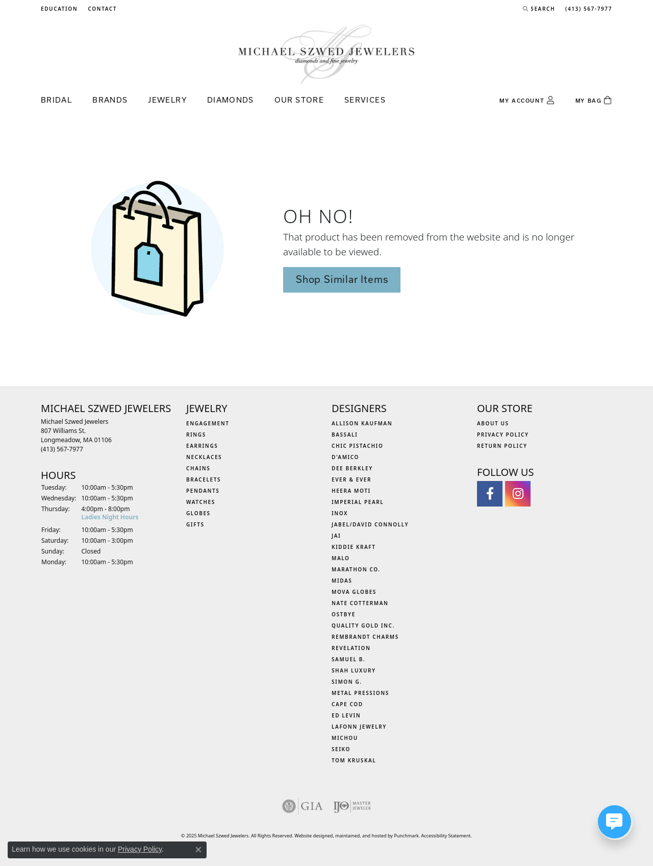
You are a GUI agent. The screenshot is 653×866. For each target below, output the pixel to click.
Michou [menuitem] (345, 737)
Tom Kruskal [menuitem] (354, 760)
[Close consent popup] (198, 850)
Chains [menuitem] (198, 468)
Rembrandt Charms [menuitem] (365, 636)
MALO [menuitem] (341, 558)
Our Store (299, 99)
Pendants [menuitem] (202, 490)
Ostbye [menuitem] (344, 614)
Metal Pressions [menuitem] (360, 692)
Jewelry (167, 99)
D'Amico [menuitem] (345, 457)
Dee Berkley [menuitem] (352, 468)
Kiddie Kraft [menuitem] (354, 546)
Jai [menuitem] (336, 535)
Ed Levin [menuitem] (346, 715)
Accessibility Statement (446, 835)
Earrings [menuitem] (202, 445)
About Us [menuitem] (493, 423)
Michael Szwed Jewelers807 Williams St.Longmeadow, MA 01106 (76, 435)
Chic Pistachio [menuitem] (357, 445)
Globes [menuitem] (198, 513)
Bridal (56, 99)
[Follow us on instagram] (518, 494)
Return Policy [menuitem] (502, 445)
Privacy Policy (140, 849)
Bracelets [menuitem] (203, 479)
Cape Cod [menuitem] (347, 704)
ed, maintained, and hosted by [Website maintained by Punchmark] (361, 835)
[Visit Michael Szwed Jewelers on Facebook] (490, 494)
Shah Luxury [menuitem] (354, 670)
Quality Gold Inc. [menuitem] (363, 625)
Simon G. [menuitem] (347, 681)
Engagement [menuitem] (208, 423)
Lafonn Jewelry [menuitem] (359, 726)
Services (365, 99)
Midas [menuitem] (342, 580)
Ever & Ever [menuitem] (351, 479)
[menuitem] (302, 806)
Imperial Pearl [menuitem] (358, 502)
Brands (110, 99)
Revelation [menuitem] (351, 648)
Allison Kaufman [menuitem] (362, 423)
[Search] (539, 8)
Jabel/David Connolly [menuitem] (370, 524)
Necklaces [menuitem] (204, 457)
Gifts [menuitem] (195, 524)
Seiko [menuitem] (341, 749)
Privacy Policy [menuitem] (503, 434)
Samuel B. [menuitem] (348, 659)
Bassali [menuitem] (345, 434)
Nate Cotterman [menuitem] (360, 603)
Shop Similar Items (342, 279)
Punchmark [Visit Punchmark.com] (406, 835)
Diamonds (230, 99)
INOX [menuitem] (340, 513)
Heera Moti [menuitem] (351, 490)
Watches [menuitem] (200, 502)
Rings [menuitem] (196, 434)
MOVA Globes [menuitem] (354, 591)
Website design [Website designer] (310, 835)
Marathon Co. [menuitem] (356, 569)
